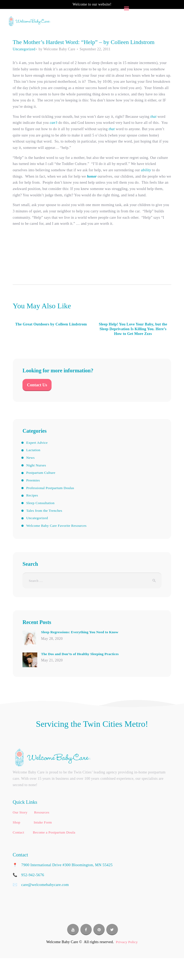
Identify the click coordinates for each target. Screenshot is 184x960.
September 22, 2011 (95, 49)
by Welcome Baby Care (57, 49)
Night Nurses (36, 466)
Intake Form (43, 824)
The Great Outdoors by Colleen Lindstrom (51, 327)
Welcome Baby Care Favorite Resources (57, 527)
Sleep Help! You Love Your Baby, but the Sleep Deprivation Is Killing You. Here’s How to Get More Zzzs (133, 329)
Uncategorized (24, 49)
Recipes (32, 496)
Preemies (33, 481)
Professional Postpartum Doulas (51, 489)
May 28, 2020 (52, 640)
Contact (18, 834)
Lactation (33, 451)
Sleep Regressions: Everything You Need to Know (81, 634)
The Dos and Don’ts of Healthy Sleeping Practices (81, 655)
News (30, 459)
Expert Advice (37, 444)
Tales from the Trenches (45, 512)
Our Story (20, 814)
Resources (41, 814)
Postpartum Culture (41, 474)
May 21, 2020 (52, 662)
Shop (17, 824)
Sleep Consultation (41, 504)
